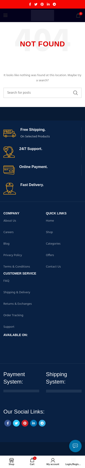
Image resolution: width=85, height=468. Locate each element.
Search (75, 93)
